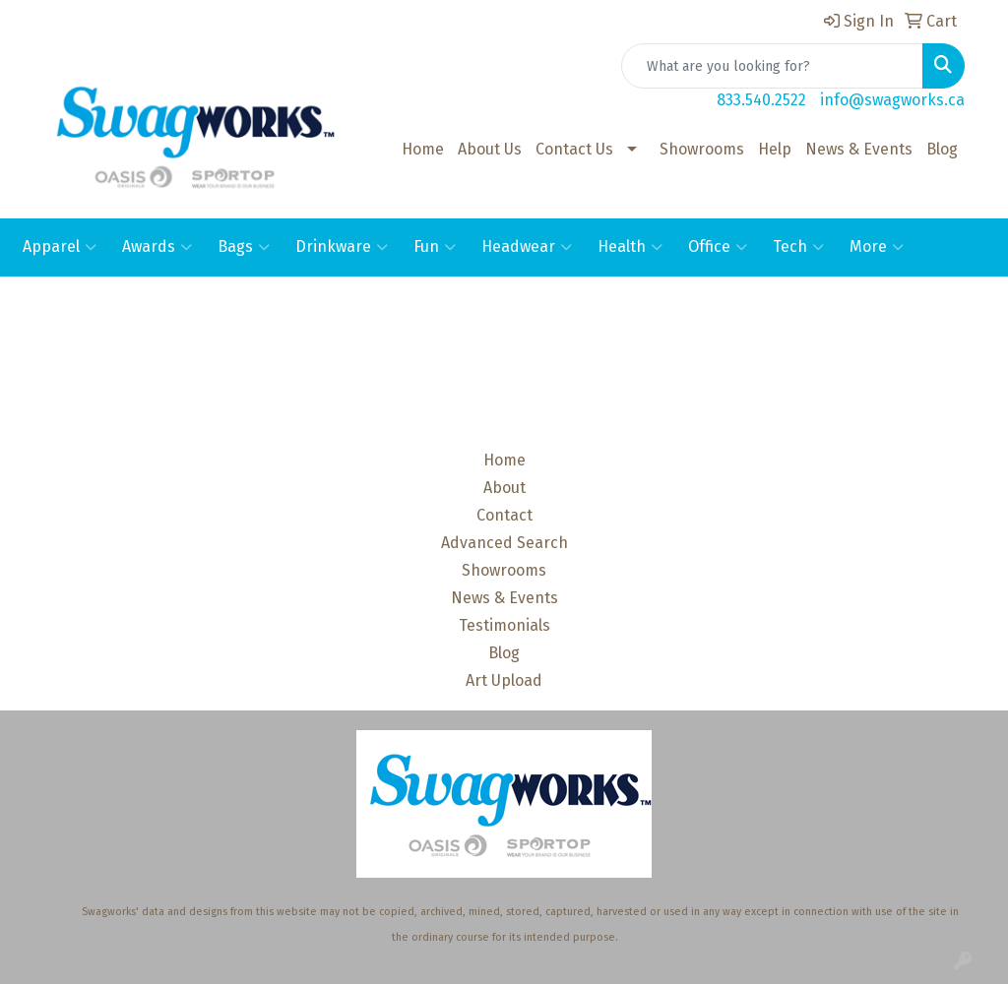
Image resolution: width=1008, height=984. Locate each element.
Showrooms (702, 149)
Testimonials (504, 625)
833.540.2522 (761, 100)
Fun (434, 247)
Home (423, 149)
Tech (798, 247)
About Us (490, 149)
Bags (244, 247)
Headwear (526, 247)
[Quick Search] (772, 66)
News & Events (859, 149)
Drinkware (341, 247)
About (504, 487)
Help (774, 149)
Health (630, 247)
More (877, 247)
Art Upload (504, 680)
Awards (157, 247)
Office (717, 247)
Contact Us (574, 149)
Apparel (59, 247)
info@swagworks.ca (892, 100)
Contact (504, 515)
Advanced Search (504, 542)
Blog (942, 149)
